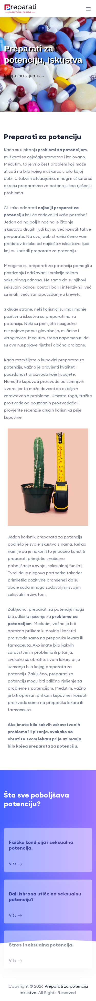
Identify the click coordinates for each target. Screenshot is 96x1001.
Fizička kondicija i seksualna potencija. (41, 847)
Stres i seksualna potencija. (41, 946)
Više (15, 866)
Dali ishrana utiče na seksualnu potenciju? (45, 899)
